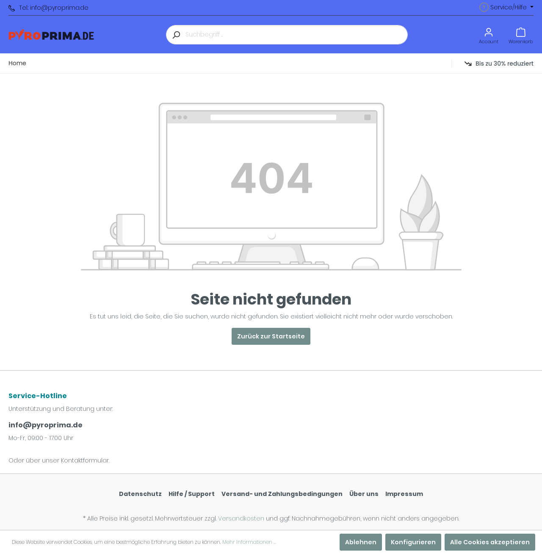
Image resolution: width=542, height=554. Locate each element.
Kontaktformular (85, 460)
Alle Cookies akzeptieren (490, 542)
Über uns (364, 494)
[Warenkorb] (520, 34)
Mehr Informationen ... (249, 542)
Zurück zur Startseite (271, 336)
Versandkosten (241, 518)
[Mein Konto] (488, 34)
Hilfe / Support (192, 494)
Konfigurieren (413, 542)
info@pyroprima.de (45, 425)
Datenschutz (140, 494)
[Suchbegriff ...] (296, 34)
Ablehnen (360, 542)
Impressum (404, 494)
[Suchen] (175, 34)
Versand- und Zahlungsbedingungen (282, 494)
